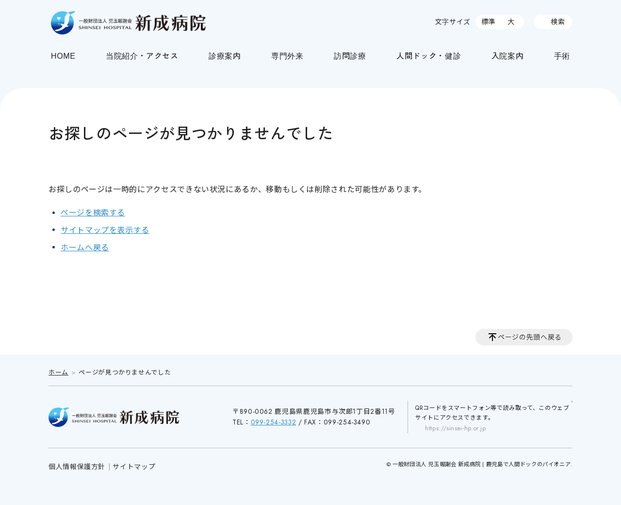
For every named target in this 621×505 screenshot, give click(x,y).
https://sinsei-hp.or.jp (455, 428)
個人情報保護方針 (77, 467)
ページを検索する (93, 212)
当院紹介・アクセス (142, 55)
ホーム (58, 372)
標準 (488, 22)
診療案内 (225, 55)
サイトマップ (134, 467)
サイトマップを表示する (105, 230)
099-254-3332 (273, 422)
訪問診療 (350, 55)
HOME (63, 55)
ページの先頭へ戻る (530, 337)
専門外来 (287, 55)
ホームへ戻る (85, 247)
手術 (562, 55)
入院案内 (507, 55)
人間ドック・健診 (428, 55)
